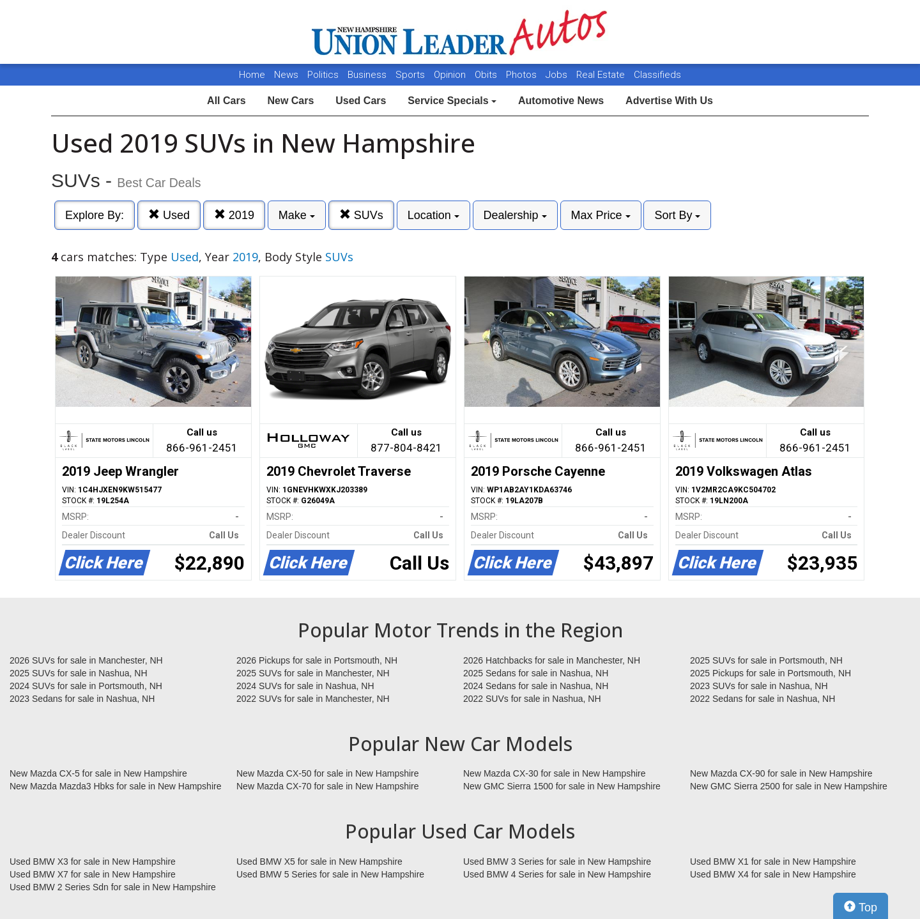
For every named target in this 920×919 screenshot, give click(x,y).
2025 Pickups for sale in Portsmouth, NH (770, 673)
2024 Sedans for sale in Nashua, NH (535, 686)
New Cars (290, 100)
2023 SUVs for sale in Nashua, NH (759, 686)
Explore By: (94, 215)
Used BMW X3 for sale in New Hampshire (93, 861)
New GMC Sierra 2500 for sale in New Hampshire (788, 786)
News (286, 74)
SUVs (361, 215)
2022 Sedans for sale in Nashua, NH (762, 699)
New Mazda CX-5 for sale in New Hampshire (98, 773)
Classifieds (657, 74)
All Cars (226, 100)
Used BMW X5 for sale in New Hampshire (319, 861)
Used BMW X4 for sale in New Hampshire (773, 874)
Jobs (558, 74)
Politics (323, 74)
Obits (487, 74)
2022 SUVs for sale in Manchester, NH (313, 699)
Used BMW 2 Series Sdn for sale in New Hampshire (113, 887)
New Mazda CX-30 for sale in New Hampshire (554, 773)
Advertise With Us (669, 100)
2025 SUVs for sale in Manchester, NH (313, 673)
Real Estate (601, 74)
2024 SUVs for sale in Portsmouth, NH (86, 686)
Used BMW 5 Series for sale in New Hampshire (330, 874)
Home (252, 74)
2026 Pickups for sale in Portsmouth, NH (316, 660)
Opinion (451, 74)
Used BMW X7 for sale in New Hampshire (93, 874)
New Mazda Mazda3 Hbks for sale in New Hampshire (115, 786)
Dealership (515, 215)
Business (368, 74)
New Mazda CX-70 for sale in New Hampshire (327, 786)
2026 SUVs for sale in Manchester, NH (86, 660)
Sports (411, 74)
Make (297, 215)
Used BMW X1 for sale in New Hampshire (773, 861)
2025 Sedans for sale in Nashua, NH (535, 673)
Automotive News (561, 100)
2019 (234, 215)
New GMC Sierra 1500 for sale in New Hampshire (562, 786)
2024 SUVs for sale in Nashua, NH (305, 686)
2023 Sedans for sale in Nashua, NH (82, 699)
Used (169, 215)
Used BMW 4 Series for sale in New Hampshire (557, 874)
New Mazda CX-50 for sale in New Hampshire (327, 773)
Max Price (601, 215)
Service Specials (452, 100)
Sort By (677, 215)
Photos (522, 74)
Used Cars (360, 100)
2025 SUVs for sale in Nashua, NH (79, 673)
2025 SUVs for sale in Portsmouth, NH (766, 660)
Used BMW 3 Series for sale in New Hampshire (557, 861)
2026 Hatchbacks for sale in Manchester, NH (551, 660)
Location (433, 215)
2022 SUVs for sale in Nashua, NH (532, 699)
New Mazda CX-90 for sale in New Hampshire (781, 773)
